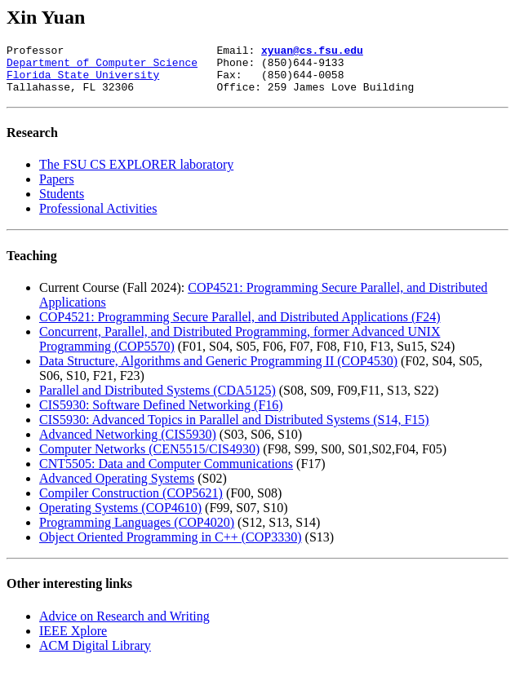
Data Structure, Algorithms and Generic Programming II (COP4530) (218, 371)
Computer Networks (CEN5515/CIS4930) (149, 459)
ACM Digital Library (95, 655)
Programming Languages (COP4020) (136, 532)
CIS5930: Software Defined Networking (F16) (161, 415)
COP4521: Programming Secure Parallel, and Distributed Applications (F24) (240, 327)
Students (61, 203)
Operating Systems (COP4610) (120, 517)
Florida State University (83, 81)
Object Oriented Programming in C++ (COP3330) (170, 547)
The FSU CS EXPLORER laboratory (136, 174)
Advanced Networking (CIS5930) (127, 444)
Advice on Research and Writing (124, 626)
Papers (56, 189)
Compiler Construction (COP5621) (131, 503)
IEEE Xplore (73, 640)
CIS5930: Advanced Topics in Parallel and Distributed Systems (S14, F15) (234, 429)
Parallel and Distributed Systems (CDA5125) (157, 400)
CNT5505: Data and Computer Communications (166, 473)
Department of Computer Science (102, 67)
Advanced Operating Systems (116, 488)
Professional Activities (98, 218)
